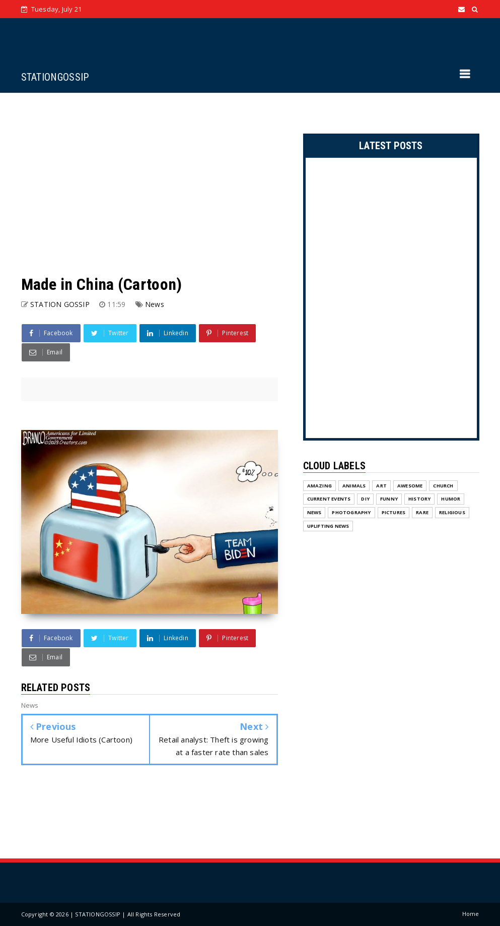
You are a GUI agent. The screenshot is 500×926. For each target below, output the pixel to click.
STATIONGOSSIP (55, 77)
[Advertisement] (149, 183)
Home (470, 913)
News (154, 304)
